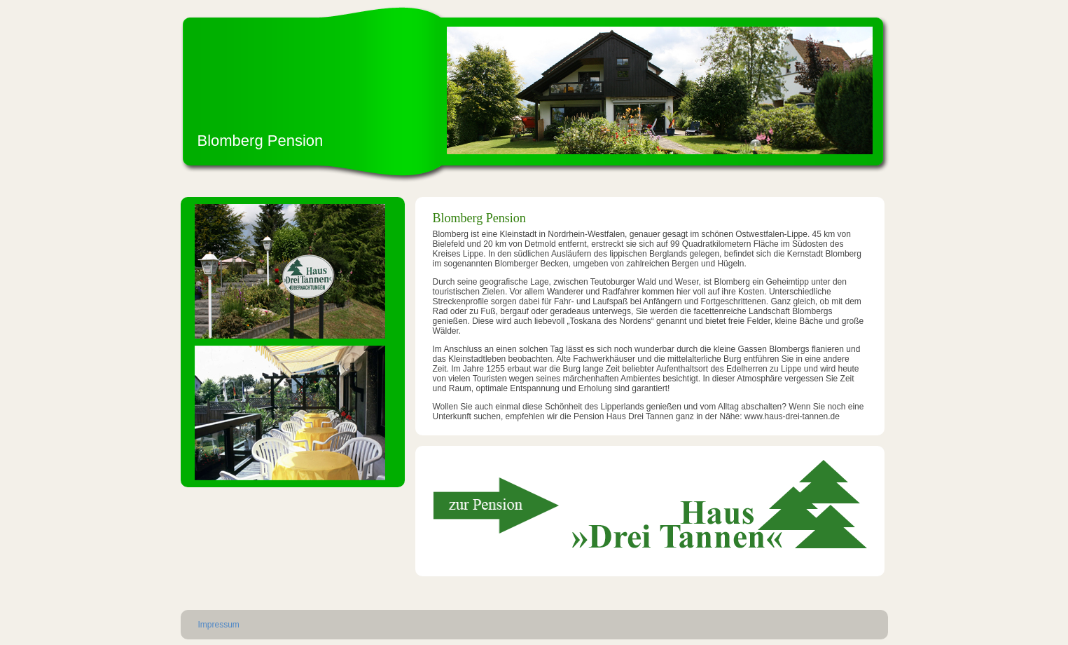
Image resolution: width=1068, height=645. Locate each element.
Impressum (219, 625)
